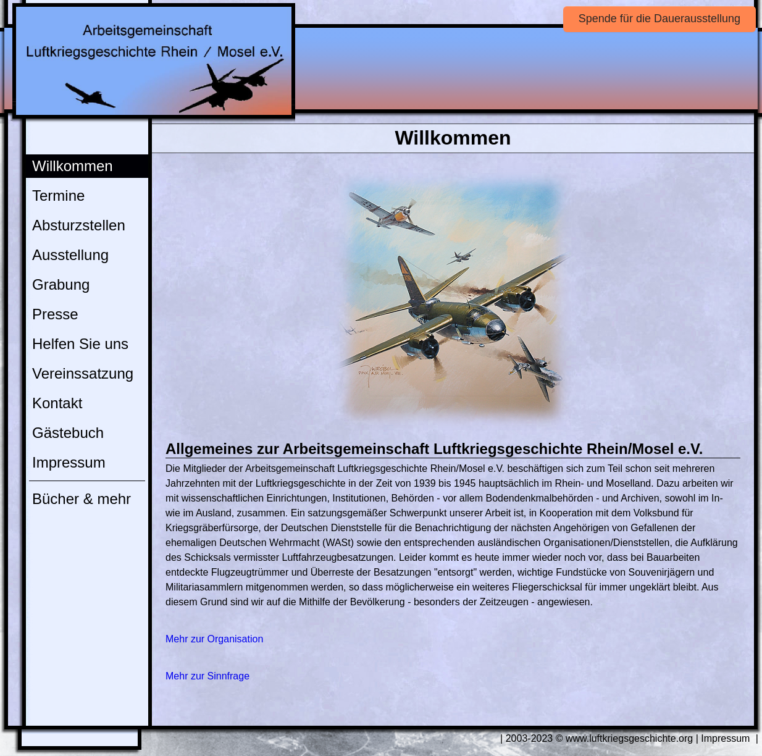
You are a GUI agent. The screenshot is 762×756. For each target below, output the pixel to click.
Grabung (61, 284)
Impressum (69, 462)
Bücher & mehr (81, 498)
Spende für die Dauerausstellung (659, 18)
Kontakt (57, 403)
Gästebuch (68, 432)
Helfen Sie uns (80, 343)
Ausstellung (70, 254)
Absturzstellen (78, 225)
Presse (55, 314)
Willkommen (72, 166)
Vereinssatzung (82, 373)
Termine (58, 195)
